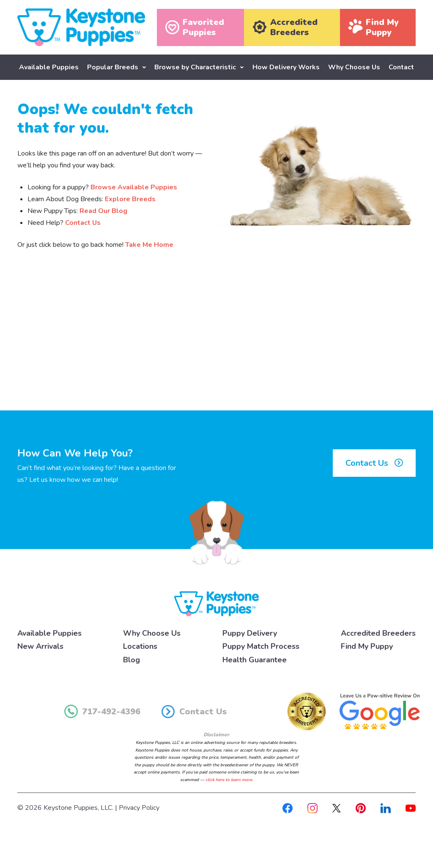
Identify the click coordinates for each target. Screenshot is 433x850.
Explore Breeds (130, 198)
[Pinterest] (361, 807)
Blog (131, 659)
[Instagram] (312, 807)
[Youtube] (411, 807)
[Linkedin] (386, 807)
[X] (336, 807)
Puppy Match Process (260, 646)
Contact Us (83, 222)
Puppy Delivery (249, 633)
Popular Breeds (112, 67)
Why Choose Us (354, 67)
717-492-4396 (102, 711)
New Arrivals (40, 646)
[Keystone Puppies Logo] (216, 603)
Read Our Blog (103, 210)
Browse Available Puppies (133, 186)
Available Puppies (49, 67)
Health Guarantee (254, 659)
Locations (140, 646)
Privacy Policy (139, 807)
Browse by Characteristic (195, 67)
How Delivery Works (286, 67)
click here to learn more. (229, 779)
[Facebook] (287, 807)
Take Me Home (149, 244)
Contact (401, 67)
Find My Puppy (367, 646)
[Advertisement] (216, 340)
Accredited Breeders (378, 633)
